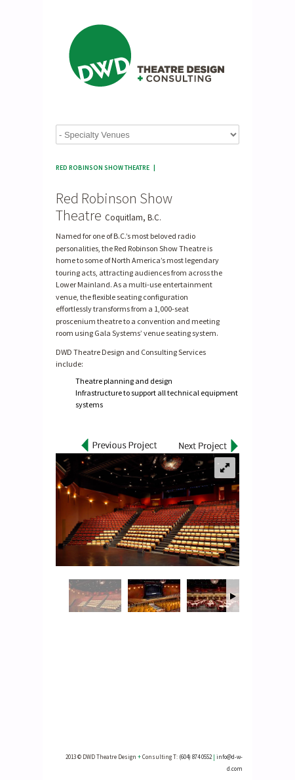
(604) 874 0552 (195, 756)
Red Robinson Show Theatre (102, 167)
